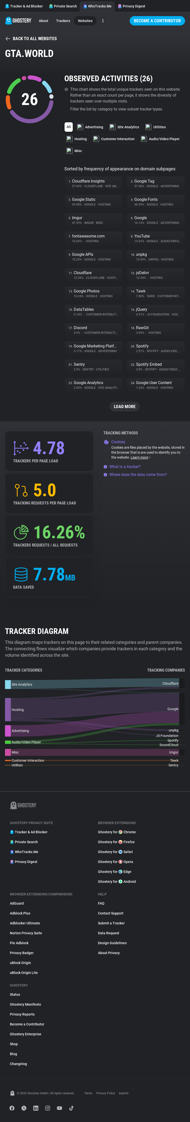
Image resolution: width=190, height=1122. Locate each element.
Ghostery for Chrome (117, 832)
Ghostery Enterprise (25, 1034)
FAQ (101, 903)
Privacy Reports (22, 1014)
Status (15, 994)
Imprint (123, 1093)
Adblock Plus (20, 913)
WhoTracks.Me (97, 6)
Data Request (108, 933)
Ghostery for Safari (115, 852)
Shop (14, 1044)
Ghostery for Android (117, 882)
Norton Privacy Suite (26, 933)
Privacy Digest (131, 6)
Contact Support (110, 913)
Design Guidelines (112, 943)
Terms (88, 1093)
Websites (85, 21)
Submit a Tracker (111, 923)
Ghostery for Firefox (116, 842)
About (43, 21)
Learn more (141, 457)
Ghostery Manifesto (25, 1004)
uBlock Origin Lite (24, 973)
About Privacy (109, 953)
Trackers (63, 21)
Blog (13, 1054)
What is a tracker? (122, 466)
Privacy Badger (22, 953)
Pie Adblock (19, 943)
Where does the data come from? (135, 474)
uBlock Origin (20, 963)
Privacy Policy (105, 1093)
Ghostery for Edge (114, 872)
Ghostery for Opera (115, 862)
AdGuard (17, 903)
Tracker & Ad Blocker (24, 6)
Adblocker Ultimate (25, 923)
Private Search (63, 6)
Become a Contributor (157, 20)
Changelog (18, 1064)
